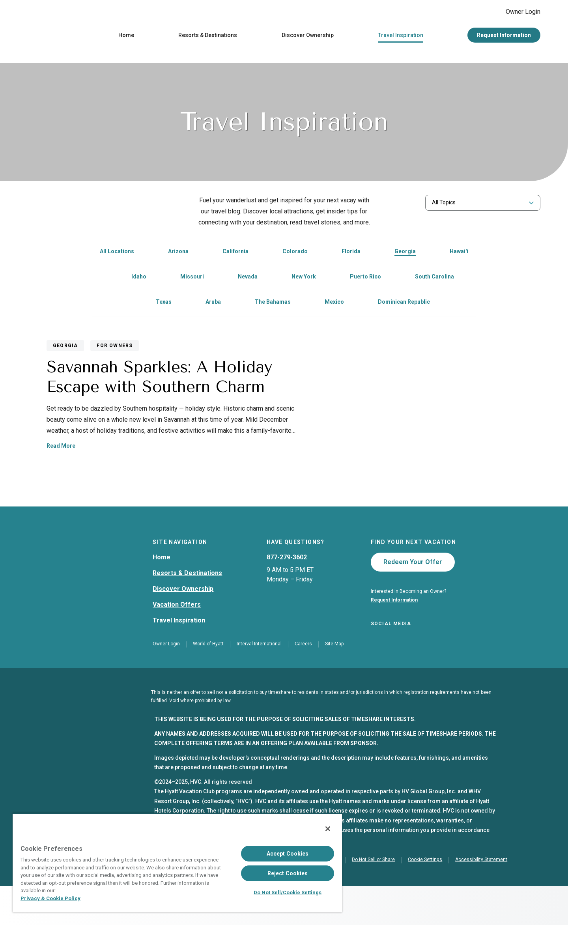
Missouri (192, 278)
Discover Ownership (308, 37)
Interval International (259, 683)
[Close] (327, 828)
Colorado (295, 253)
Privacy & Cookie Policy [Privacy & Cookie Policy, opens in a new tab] (50, 898)
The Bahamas (273, 304)
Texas (164, 304)
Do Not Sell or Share (373, 898)
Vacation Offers (177, 641)
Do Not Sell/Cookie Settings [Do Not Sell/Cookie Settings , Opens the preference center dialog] (287, 892)
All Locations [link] (117, 253)
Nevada (248, 278)
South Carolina (434, 278)
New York (303, 278)
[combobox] (483, 204)
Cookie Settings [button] (425, 898)
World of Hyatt (208, 683)
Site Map (334, 683)
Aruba (213, 304)
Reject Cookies (287, 873)
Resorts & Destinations (207, 37)
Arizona (178, 253)
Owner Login (516, 12)
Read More (317, 451)
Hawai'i (459, 253)
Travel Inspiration (400, 37)
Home (126, 37)
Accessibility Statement (481, 898)
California (235, 253)
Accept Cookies (288, 853)
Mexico (334, 304)
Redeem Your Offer (412, 598)
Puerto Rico (365, 278)
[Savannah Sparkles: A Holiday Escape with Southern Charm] (156, 414)
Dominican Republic (404, 304)
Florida (351, 253)
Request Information (504, 37)
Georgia (405, 253)
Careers (303, 683)
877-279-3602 (287, 594)
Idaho (138, 278)
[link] (169, 254)
